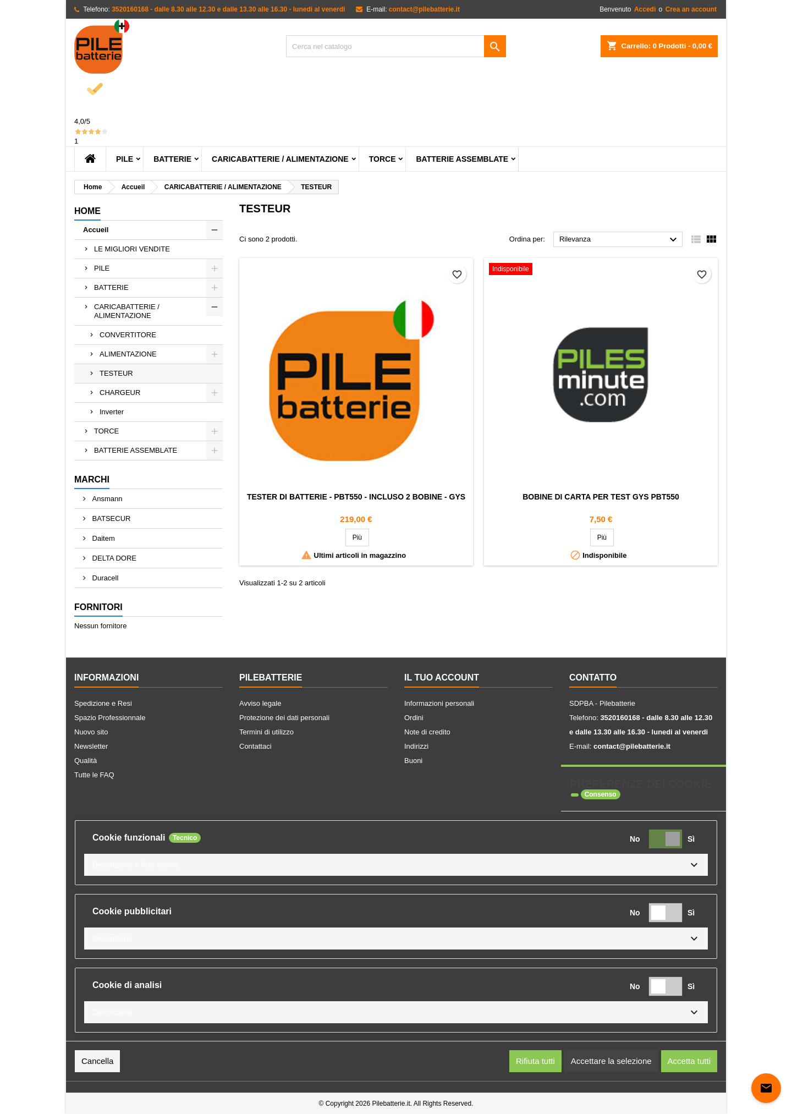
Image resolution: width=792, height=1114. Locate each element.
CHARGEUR (120, 392)
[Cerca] (396, 46)
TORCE (382, 159)
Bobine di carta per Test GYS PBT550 (600, 496)
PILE (124, 159)
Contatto (593, 677)
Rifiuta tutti (535, 1061)
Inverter (112, 412)
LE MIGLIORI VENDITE (132, 249)
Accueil (95, 230)
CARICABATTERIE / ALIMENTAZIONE (280, 159)
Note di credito (427, 732)
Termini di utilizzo (266, 732)
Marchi (91, 479)
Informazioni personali (439, 703)
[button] (396, 865)
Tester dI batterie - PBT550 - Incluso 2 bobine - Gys (356, 496)
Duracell (104, 578)
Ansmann (106, 499)
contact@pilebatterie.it (424, 9)
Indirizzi (416, 746)
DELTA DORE (113, 558)
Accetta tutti (689, 1061)
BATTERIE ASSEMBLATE (462, 159)
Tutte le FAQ (94, 775)
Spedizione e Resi (103, 703)
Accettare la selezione (611, 1061)
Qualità (85, 760)
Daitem (102, 538)
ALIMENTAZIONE (128, 354)
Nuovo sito (91, 732)
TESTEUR (116, 373)
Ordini (414, 718)
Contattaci (255, 746)
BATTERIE (172, 159)
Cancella (97, 1061)
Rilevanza (619, 239)
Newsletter (91, 746)
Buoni (413, 760)
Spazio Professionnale (109, 718)
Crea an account (691, 9)
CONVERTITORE (128, 335)
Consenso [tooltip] (601, 794)
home (87, 211)
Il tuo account (441, 677)
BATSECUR (110, 518)
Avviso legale (260, 703)
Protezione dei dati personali (284, 718)
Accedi (645, 9)
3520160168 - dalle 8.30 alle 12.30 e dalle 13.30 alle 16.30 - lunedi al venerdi (228, 9)
